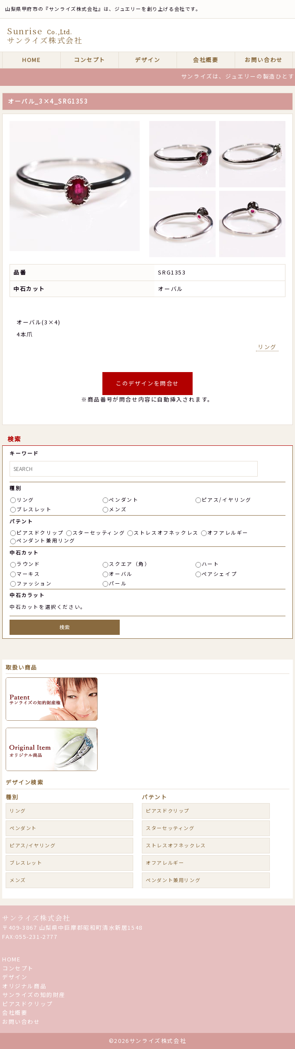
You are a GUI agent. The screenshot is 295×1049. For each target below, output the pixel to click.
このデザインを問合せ (147, 383)
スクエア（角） (129, 563)
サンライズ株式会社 (36, 918)
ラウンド (28, 563)
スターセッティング (98, 532)
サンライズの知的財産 (34, 994)
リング (267, 347)
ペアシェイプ (219, 573)
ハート (211, 563)
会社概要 (205, 60)
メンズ (118, 509)
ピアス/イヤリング (227, 499)
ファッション (34, 583)
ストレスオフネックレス (166, 532)
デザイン (147, 60)
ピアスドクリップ (40, 532)
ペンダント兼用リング (45, 540)
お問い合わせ (264, 60)
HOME (31, 60)
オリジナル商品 (24, 986)
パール (118, 583)
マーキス (28, 573)
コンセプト (89, 60)
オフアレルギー (228, 532)
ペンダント (123, 499)
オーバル (120, 573)
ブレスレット (34, 509)
